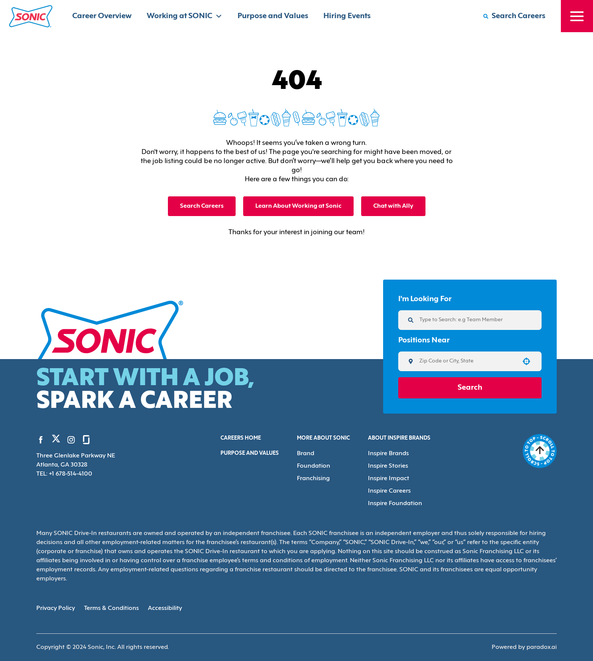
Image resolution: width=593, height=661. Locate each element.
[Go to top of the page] (540, 451)
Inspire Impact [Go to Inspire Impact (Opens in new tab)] (388, 479)
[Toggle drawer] (577, 16)
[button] (526, 361)
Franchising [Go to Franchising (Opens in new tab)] (313, 479)
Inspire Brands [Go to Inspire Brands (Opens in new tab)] (388, 454)
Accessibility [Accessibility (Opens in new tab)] (165, 608)
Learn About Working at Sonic (298, 206)
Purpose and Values (273, 16)
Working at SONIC (184, 16)
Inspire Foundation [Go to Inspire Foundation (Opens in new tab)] (395, 504)
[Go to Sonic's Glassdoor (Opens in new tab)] (86, 439)
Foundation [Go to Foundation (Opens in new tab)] (313, 466)
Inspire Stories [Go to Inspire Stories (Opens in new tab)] (388, 466)
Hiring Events (347, 16)
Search (470, 387)
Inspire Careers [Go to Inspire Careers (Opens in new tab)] (389, 491)
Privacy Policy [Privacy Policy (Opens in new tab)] (55, 608)
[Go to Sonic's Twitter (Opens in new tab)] (56, 440)
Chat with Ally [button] (393, 206)
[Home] (31, 16)
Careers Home (240, 438)
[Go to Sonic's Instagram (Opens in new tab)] (71, 439)
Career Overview (102, 16)
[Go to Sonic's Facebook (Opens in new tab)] (40, 439)
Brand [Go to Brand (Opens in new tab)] (305, 454)
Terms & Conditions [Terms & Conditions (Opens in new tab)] (111, 608)
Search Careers (202, 206)
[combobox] (467, 361)
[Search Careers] (514, 16)
